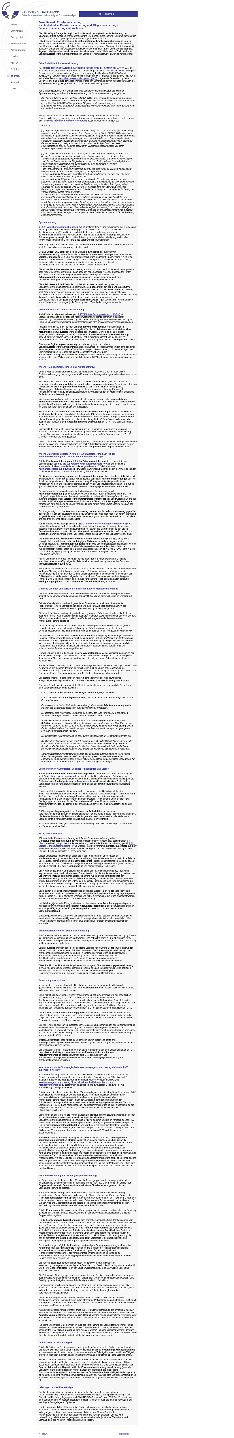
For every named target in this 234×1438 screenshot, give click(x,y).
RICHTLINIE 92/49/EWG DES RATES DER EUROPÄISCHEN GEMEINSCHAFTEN (84, 68)
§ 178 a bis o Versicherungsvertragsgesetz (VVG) (106, 523)
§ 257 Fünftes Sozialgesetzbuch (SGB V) (99, 314)
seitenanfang (124, 1434)
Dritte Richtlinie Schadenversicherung (67, 120)
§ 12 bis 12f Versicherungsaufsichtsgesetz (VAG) (83, 464)
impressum (43, 1434)
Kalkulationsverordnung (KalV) (55, 469)
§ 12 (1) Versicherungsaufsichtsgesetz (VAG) (62, 227)
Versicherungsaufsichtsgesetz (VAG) (78, 78)
